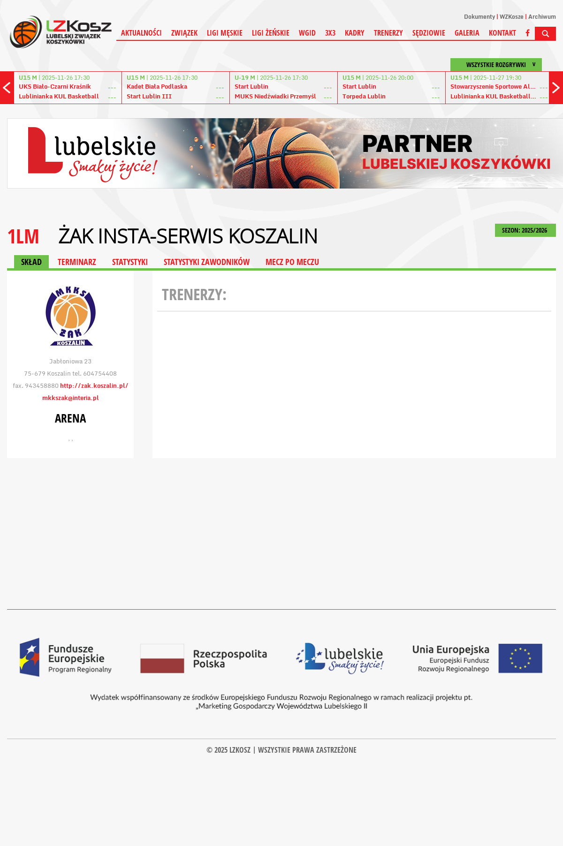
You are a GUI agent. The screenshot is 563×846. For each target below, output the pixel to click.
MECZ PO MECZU (292, 261)
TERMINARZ (77, 261)
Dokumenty (479, 16)
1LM (23, 235)
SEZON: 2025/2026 (525, 230)
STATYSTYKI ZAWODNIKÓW (207, 261)
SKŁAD (31, 261)
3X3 (330, 33)
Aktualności (141, 33)
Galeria (467, 33)
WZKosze (512, 16)
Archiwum (542, 16)
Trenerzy (388, 33)
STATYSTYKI (130, 261)
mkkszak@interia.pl (70, 398)
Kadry (355, 33)
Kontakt (502, 33)
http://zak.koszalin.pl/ (94, 385)
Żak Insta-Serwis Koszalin (188, 236)
